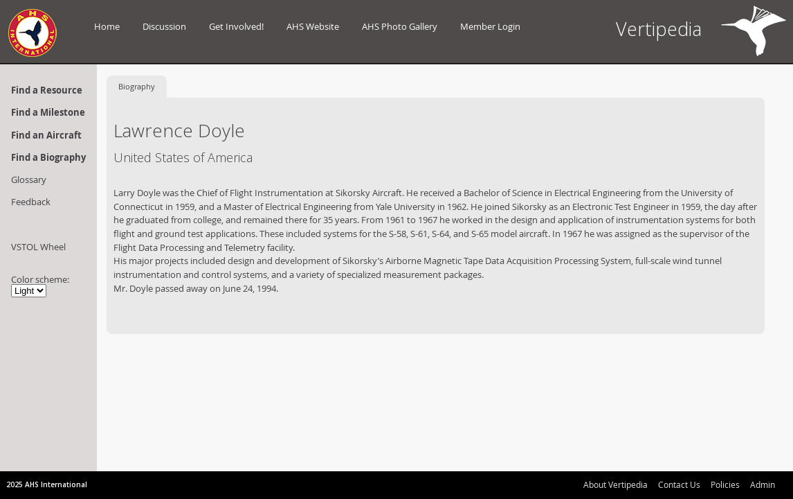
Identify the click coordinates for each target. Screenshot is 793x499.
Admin (762, 484)
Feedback (31, 201)
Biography (136, 86)
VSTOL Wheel (38, 246)
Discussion (164, 26)
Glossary (28, 179)
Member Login (490, 26)
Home (107, 26)
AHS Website (312, 26)
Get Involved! (236, 26)
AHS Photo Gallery (399, 26)
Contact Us (679, 484)
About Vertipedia (615, 484)
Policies (725, 484)
